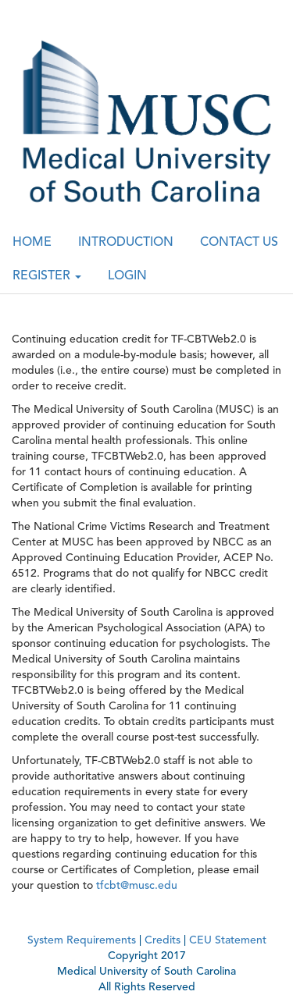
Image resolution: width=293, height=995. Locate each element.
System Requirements (81, 940)
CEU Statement (227, 940)
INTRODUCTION (125, 242)
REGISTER (47, 276)
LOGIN (127, 276)
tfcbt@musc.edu (136, 885)
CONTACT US (239, 242)
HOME (32, 242)
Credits (162, 940)
